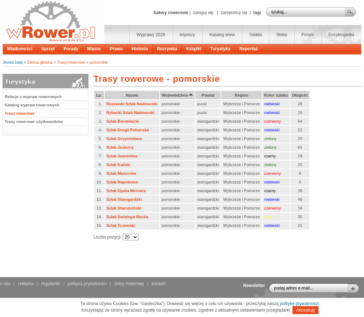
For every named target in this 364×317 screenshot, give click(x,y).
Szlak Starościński (124, 208)
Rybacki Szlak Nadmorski (131, 112)
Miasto (94, 48)
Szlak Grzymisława (124, 138)
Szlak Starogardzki (124, 199)
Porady (71, 48)
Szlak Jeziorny (120, 147)
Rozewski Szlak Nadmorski (132, 104)
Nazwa (132, 95)
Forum (308, 34)
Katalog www (222, 34)
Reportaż (248, 48)
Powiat (208, 95)
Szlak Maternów (121, 173)
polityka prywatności (87, 283)
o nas (5, 283)
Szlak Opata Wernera (126, 191)
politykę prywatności (299, 303)
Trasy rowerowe (71, 62)
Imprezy (187, 34)
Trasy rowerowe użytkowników (34, 121)
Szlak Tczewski (121, 225)
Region (241, 95)
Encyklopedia (341, 34)
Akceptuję (305, 310)
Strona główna (39, 62)
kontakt (159, 283)
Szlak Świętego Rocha (127, 217)
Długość (300, 95)
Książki (193, 48)
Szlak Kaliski (119, 164)
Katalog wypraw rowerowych (32, 105)
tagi (257, 12)
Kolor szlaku (276, 95)
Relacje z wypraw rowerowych (33, 96)
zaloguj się (203, 12)
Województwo (177, 95)
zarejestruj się (234, 12)
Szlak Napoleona (122, 182)
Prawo (116, 48)
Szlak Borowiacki (123, 121)
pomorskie (99, 62)
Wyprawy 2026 (150, 34)
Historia (140, 48)
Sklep (281, 34)
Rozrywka (167, 48)
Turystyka (220, 48)
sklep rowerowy (129, 283)
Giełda (255, 34)
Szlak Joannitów (122, 156)
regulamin (50, 283)
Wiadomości (19, 48)
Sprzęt (48, 48)
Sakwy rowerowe (170, 12)
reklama (26, 283)
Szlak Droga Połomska (128, 130)
